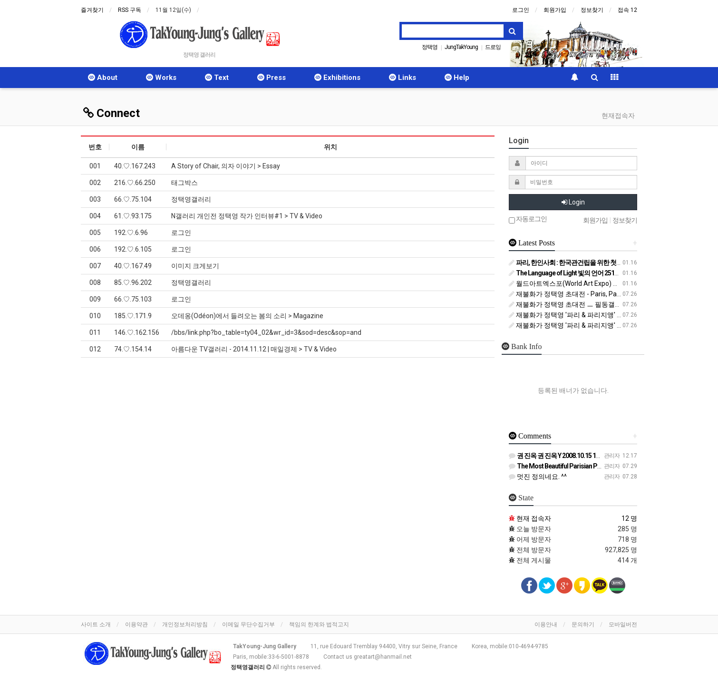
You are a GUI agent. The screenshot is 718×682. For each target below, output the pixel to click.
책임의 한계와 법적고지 (319, 624)
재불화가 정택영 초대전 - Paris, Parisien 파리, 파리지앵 (593, 294)
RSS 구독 (129, 10)
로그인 (520, 10)
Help (457, 77)
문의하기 (583, 624)
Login (573, 202)
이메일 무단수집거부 (248, 624)
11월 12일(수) (173, 10)
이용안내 (545, 624)
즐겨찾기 (92, 10)
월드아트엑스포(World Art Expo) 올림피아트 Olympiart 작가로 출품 (611, 283)
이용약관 (136, 624)
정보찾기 (592, 10)
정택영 (429, 47)
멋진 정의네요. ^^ (538, 476)
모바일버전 (623, 624)
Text (217, 77)
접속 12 (627, 10)
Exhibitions (337, 77)
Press (271, 77)
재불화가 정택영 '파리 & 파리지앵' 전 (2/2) (574, 325)
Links (402, 77)
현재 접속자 (533, 518)
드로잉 (493, 47)
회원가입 (554, 10)
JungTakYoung (461, 47)
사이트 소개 (96, 624)
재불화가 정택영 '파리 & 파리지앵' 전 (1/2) (574, 315)
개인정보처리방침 (185, 624)
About (102, 77)
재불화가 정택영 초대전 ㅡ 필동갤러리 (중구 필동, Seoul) (595, 304)
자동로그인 (528, 219)
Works (161, 77)
